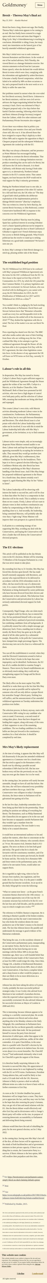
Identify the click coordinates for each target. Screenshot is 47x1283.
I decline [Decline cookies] (20, 1273)
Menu (39, 5)
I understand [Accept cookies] (37, 1273)
